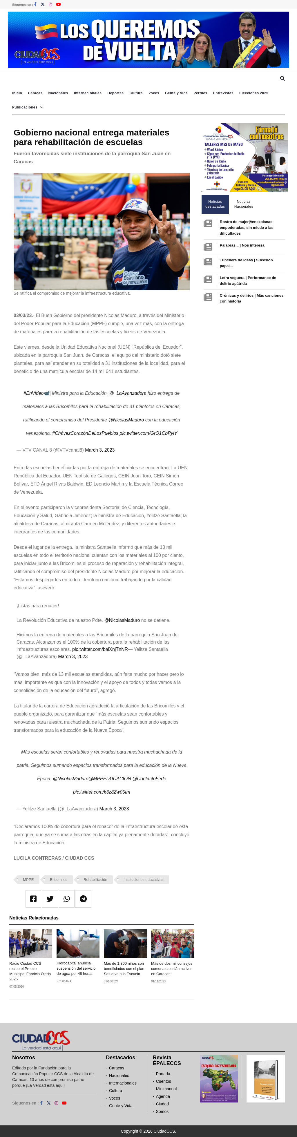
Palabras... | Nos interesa (242, 245)
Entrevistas (223, 93)
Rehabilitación (95, 879)
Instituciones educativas (144, 879)
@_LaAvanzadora (127, 393)
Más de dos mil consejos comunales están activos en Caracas (171, 968)
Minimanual (166, 1089)
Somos (162, 1111)
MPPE (28, 879)
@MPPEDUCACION (109, 778)
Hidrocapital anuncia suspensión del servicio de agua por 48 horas (76, 968)
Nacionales (58, 93)
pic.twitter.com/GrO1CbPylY (148, 433)
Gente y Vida (176, 93)
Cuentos (163, 1081)
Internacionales (88, 93)
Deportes (115, 93)
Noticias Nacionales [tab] (243, 204)
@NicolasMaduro (126, 419)
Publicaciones (24, 107)
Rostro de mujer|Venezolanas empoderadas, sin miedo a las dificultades (247, 228)
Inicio (17, 93)
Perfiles (200, 93)
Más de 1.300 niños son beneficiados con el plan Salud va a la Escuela (124, 968)
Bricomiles (58, 879)
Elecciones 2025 (253, 93)
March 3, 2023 (100, 450)
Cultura (136, 93)
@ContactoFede (149, 778)
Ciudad (162, 1104)
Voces (153, 93)
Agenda (163, 1096)
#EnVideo (33, 393)
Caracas (35, 93)
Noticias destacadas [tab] (215, 204)
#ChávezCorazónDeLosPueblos (85, 433)
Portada (163, 1073)
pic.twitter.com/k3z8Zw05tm (101, 792)
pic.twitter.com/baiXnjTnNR (100, 649)
